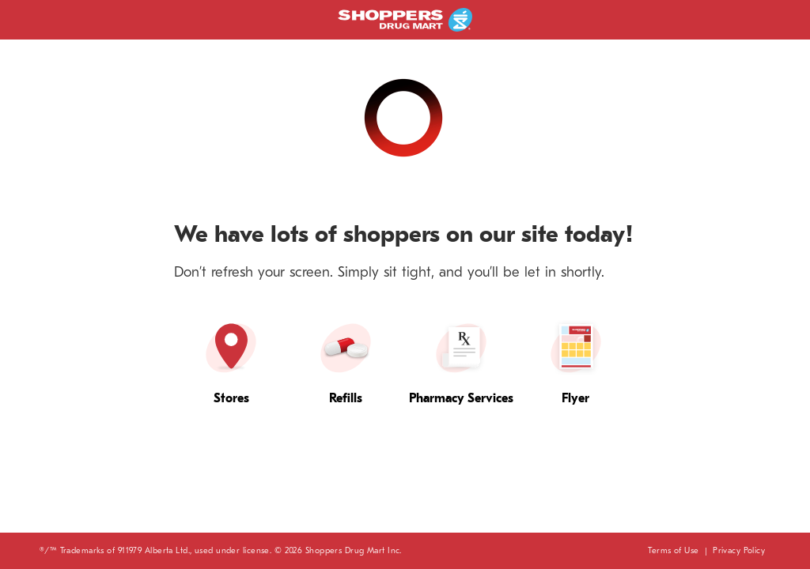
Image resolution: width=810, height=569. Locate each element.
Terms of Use (673, 550)
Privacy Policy (739, 550)
